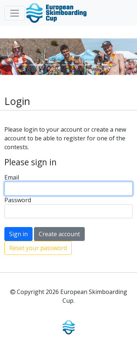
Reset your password (38, 248)
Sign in (18, 234)
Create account (59, 234)
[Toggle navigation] (14, 13)
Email (11, 177)
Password (17, 200)
